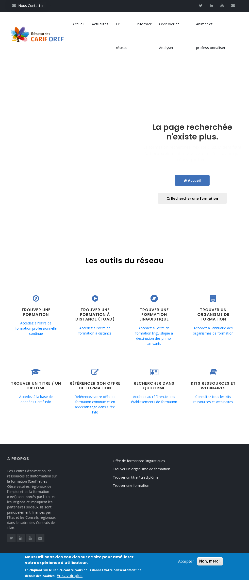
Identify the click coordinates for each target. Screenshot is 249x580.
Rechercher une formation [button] (192, 198)
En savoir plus (70, 577)
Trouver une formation (136, 485)
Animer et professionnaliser (211, 36)
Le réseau (122, 36)
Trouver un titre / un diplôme (141, 477)
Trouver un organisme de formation (147, 469)
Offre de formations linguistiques (144, 460)
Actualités (100, 24)
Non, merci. (210, 562)
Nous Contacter (28, 5)
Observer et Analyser (169, 36)
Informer (144, 24)
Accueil (78, 24)
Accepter (186, 562)
